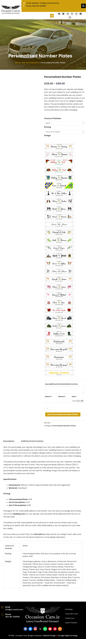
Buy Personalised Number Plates (62, 414)
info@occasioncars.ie (15, 609)
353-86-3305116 (12, 616)
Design (47, 135)
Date (74, 397)
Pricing (47, 127)
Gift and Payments (30, 62)
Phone (8, 614)
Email (7, 607)
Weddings (69, 609)
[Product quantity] (47, 409)
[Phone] (2, 614)
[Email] (2, 607)
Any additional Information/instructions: (61, 384)
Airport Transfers (71, 623)
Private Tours (70, 618)
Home (17, 62)
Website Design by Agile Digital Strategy (60, 635)
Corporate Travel (71, 614)
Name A (48, 397)
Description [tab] (8, 441)
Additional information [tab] (32, 441)
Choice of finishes (52, 118)
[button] (52, 15)
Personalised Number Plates (64, 426)
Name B (62, 397)
